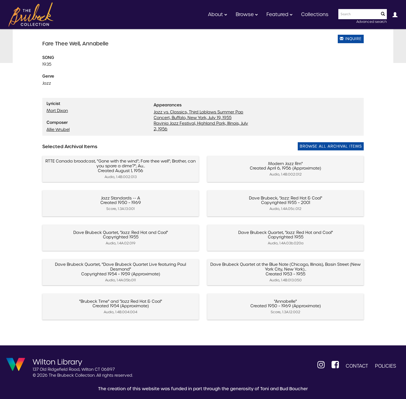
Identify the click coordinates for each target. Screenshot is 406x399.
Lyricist (53, 103)
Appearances (168, 105)
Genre (48, 76)
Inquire (351, 38)
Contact (357, 366)
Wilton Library (57, 361)
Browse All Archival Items (331, 146)
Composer (57, 122)
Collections (314, 14)
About (217, 14)
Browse (247, 14)
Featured (279, 14)
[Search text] (358, 14)
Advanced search (371, 21)
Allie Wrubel (58, 129)
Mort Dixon (57, 110)
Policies (385, 366)
